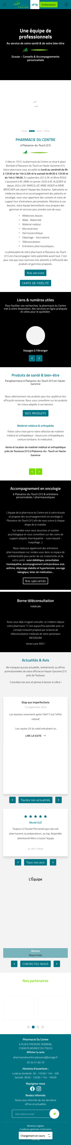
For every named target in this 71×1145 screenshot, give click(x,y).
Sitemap (36, 1134)
